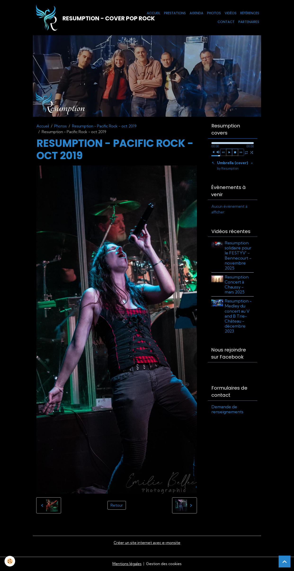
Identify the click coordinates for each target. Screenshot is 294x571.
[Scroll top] (284, 561)
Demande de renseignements (227, 411)
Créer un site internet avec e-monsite (147, 543)
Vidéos (230, 13)
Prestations (175, 13)
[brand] (81, 18)
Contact (226, 22)
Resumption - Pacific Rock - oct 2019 (104, 126)
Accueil (153, 13)
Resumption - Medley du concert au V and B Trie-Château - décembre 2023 (238, 317)
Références (249, 13)
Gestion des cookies (164, 564)
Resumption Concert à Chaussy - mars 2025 (237, 286)
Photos (214, 13)
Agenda (196, 13)
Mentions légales (126, 564)
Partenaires (248, 22)
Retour (117, 506)
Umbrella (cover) (232, 166)
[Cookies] (10, 561)
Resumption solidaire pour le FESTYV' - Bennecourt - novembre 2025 (238, 257)
